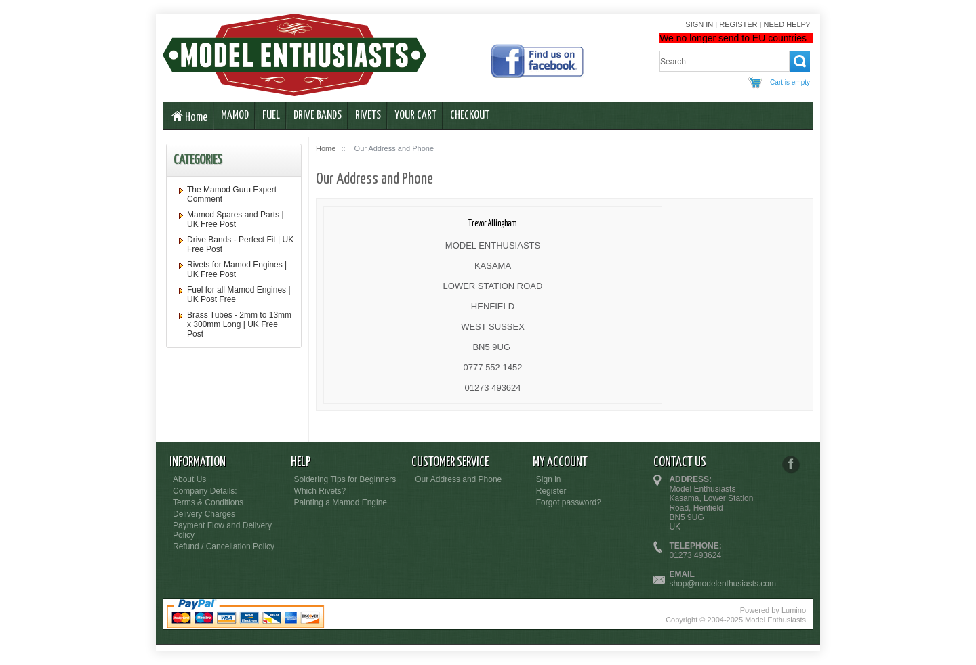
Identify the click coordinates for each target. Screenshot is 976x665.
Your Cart (415, 115)
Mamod (235, 115)
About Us (189, 479)
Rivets (368, 115)
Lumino (793, 610)
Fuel (271, 115)
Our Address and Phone (458, 479)
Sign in (699, 24)
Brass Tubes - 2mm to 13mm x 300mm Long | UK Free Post (239, 324)
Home (188, 116)
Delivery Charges (204, 514)
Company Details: (205, 491)
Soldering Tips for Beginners (345, 479)
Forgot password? (568, 502)
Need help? (787, 24)
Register (738, 24)
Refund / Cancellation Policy (223, 546)
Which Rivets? (320, 491)
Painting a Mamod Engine (340, 502)
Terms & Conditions (208, 502)
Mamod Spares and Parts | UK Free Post (235, 219)
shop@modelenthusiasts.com (722, 583)
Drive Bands (317, 115)
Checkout (469, 115)
